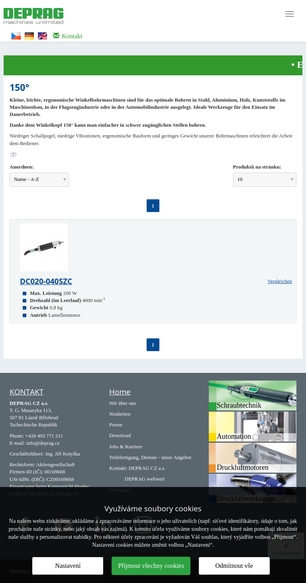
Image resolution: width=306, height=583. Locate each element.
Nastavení (67, 565)
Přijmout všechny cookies (151, 565)
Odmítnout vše (234, 565)
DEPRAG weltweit (145, 479)
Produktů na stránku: (257, 167)
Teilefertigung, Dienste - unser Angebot (150, 457)
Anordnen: (22, 167)
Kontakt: (118, 468)
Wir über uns (122, 403)
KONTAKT (26, 392)
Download (120, 435)
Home (120, 392)
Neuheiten (119, 414)
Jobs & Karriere (125, 447)
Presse (115, 425)
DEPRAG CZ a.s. (147, 468)
